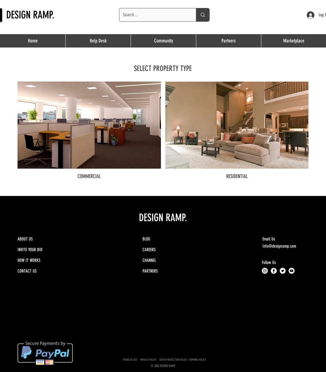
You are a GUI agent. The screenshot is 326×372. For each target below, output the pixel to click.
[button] (228, 41)
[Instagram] (265, 271)
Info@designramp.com (279, 246)
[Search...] (153, 14)
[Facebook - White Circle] (274, 271)
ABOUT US (25, 239)
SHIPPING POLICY (198, 360)
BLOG (146, 239)
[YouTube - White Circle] (292, 271)
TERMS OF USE (130, 360)
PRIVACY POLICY (149, 360)
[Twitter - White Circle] (283, 271)
